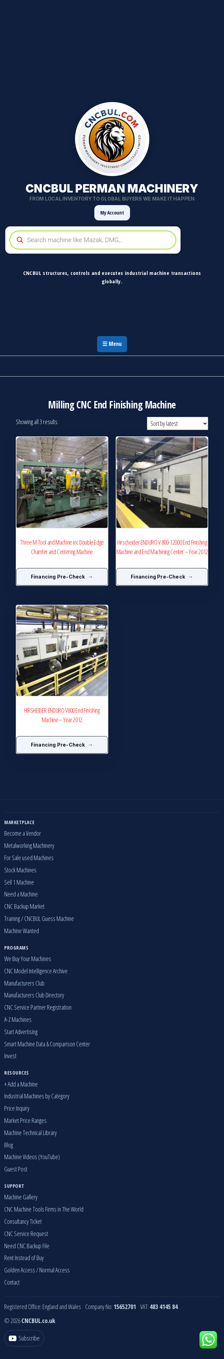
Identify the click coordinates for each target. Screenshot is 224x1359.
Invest (10, 1056)
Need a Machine (21, 894)
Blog (8, 1145)
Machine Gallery (21, 1197)
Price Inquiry (16, 1108)
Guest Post (15, 1169)
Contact (12, 1282)
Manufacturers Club (24, 983)
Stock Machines (20, 870)
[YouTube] (24, 1338)
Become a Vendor (22, 833)
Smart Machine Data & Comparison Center (47, 1044)
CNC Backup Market (24, 906)
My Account (112, 212)
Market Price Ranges (25, 1120)
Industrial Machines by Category (36, 1096)
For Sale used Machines (29, 857)
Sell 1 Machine (19, 882)
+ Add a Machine (21, 1084)
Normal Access (54, 1270)
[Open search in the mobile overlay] (112, 240)
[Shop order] (177, 423)
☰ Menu (112, 344)
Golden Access (19, 1270)
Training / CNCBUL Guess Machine (39, 918)
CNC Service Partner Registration (38, 1007)
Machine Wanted (21, 930)
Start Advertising (21, 1031)
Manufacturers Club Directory (34, 995)
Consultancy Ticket (23, 1221)
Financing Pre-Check (58, 577)
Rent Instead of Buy (24, 1257)
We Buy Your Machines (27, 958)
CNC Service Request (26, 1233)
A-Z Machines (18, 1019)
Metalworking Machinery (29, 845)
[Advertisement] (112, 49)
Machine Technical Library (30, 1132)
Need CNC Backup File (26, 1246)
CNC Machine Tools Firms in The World (43, 1209)
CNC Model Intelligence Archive (36, 971)
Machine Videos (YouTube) (32, 1157)
